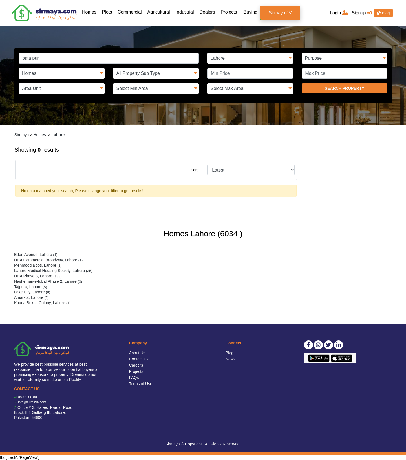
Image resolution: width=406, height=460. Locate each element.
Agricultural (158, 12)
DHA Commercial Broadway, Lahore (48, 260)
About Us (137, 353)
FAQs (134, 377)
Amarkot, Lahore (31, 297)
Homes (90, 11)
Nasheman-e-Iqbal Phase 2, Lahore (48, 281)
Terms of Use (140, 384)
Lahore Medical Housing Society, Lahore (53, 270)
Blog (383, 13)
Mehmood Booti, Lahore (38, 265)
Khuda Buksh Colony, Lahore (42, 302)
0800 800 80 (27, 397)
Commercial (130, 12)
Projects (229, 12)
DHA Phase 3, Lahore (38, 276)
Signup (361, 12)
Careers (136, 365)
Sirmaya (21, 135)
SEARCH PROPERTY (344, 88)
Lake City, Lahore (32, 292)
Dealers (207, 12)
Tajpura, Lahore (30, 286)
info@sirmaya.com (32, 402)
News (230, 359)
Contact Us (139, 359)
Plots (107, 12)
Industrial (185, 12)
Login (339, 12)
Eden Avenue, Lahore (36, 254)
